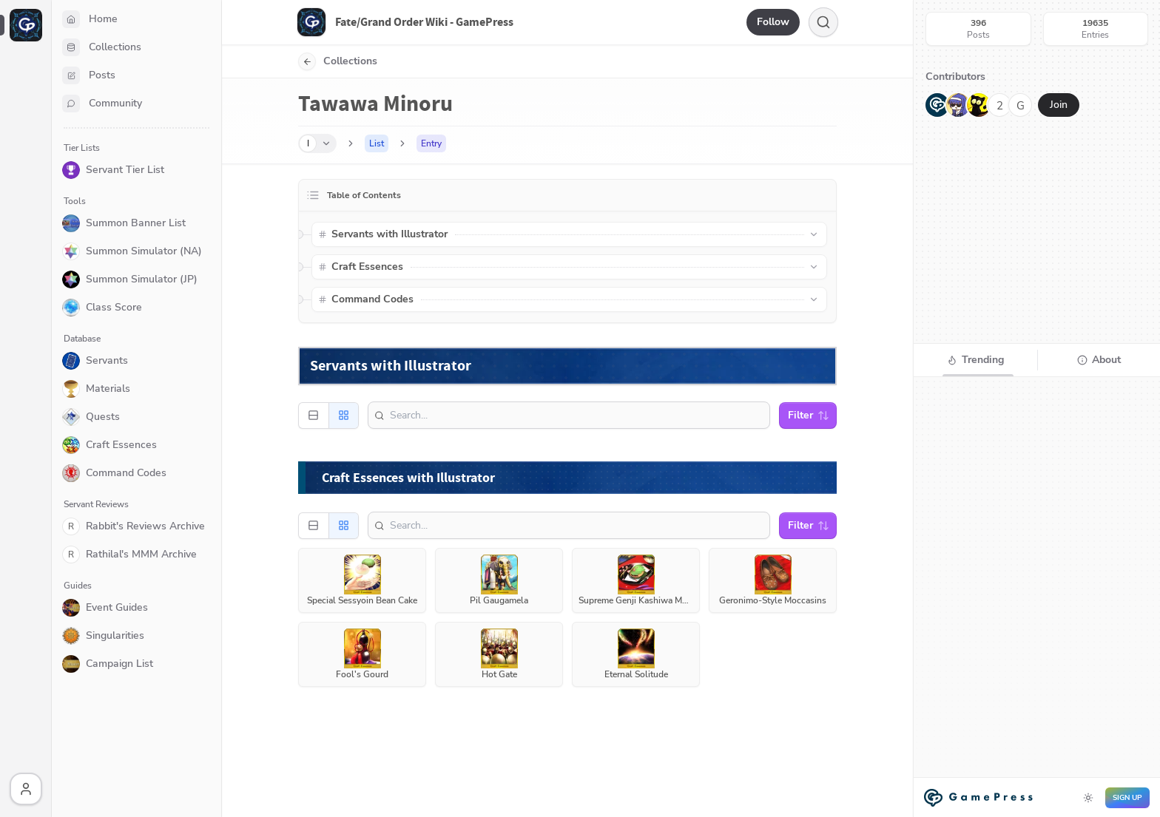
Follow (773, 22)
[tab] (975, 360)
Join (1059, 105)
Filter (808, 415)
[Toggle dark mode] (1088, 798)
